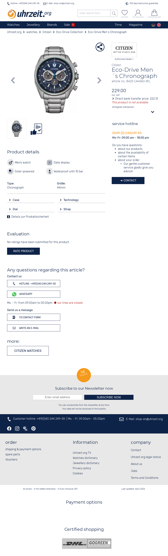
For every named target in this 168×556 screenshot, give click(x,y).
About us (136, 464)
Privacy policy (82, 468)
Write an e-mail (25, 328)
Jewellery (33, 24)
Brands (52, 24)
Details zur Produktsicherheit (30, 217)
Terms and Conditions (144, 478)
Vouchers (11, 460)
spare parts (12, 454)
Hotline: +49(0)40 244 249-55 (25, 3)
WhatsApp (22, 294)
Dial (15, 209)
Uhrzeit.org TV (82, 453)
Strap (68, 209)
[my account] (138, 13)
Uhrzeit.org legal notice (146, 457)
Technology (71, 200)
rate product (23, 251)
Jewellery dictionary (86, 463)
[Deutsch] (153, 25)
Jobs (134, 471)
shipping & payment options (23, 449)
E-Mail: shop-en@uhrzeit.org (60, 3)
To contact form (26, 317)
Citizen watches (27, 351)
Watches (13, 24)
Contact (129, 180)
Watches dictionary (85, 458)
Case (16, 200)
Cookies (78, 473)
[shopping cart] (154, 13)
